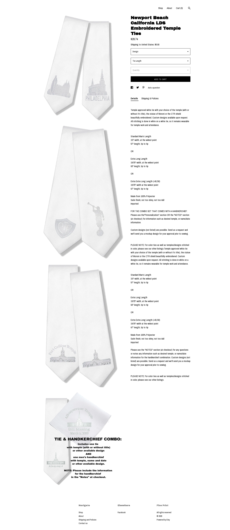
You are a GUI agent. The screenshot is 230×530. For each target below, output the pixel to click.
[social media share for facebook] (132, 87)
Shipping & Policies (150, 98)
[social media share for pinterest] (143, 87)
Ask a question (154, 87)
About (169, 8)
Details (134, 98)
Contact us (83, 523)
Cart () (179, 8)
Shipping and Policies (87, 519)
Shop (160, 8)
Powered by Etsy (163, 519)
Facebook (122, 512)
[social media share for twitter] (137, 87)
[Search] (189, 8)
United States (147, 44)
